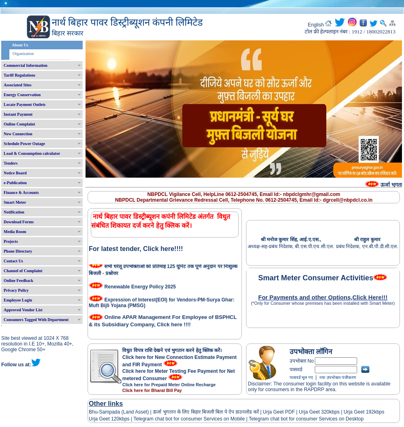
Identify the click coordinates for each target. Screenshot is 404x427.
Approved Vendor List (23, 310)
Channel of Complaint (23, 271)
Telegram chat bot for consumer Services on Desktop (306, 419)
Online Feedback (18, 280)
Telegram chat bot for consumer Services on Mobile (189, 419)
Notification (14, 212)
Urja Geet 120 (104, 419)
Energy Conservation (22, 94)
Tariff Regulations (19, 75)
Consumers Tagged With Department (36, 319)
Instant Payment (18, 114)
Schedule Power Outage (24, 143)
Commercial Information (25, 65)
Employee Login (18, 300)
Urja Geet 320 (314, 412)
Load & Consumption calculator (32, 153)
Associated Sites (17, 85)
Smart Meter (15, 202)
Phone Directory (18, 251)
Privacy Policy (16, 290)
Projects (11, 241)
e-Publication (15, 182)
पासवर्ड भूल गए (301, 377)
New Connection (18, 134)
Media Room (15, 231)
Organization (23, 53)
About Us (20, 45)
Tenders (11, 163)
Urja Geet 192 (358, 412)
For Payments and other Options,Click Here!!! (323, 297)
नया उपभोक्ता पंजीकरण (337, 377)
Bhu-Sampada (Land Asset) (119, 412)
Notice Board (15, 173)
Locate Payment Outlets (25, 104)
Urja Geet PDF (279, 412)
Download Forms (19, 222)
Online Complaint (19, 124)
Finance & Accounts (21, 192)
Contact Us (13, 261)
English (316, 25)
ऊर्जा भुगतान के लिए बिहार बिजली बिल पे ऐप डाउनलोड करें (206, 412)
